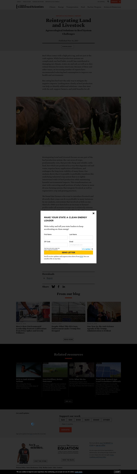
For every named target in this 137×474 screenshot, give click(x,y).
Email (81, 244)
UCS (81, 256)
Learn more (78, 472)
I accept (117, 472)
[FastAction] (86, 249)
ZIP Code (56, 244)
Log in (45, 249)
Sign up (49, 249)
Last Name (81, 237)
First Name (56, 237)
